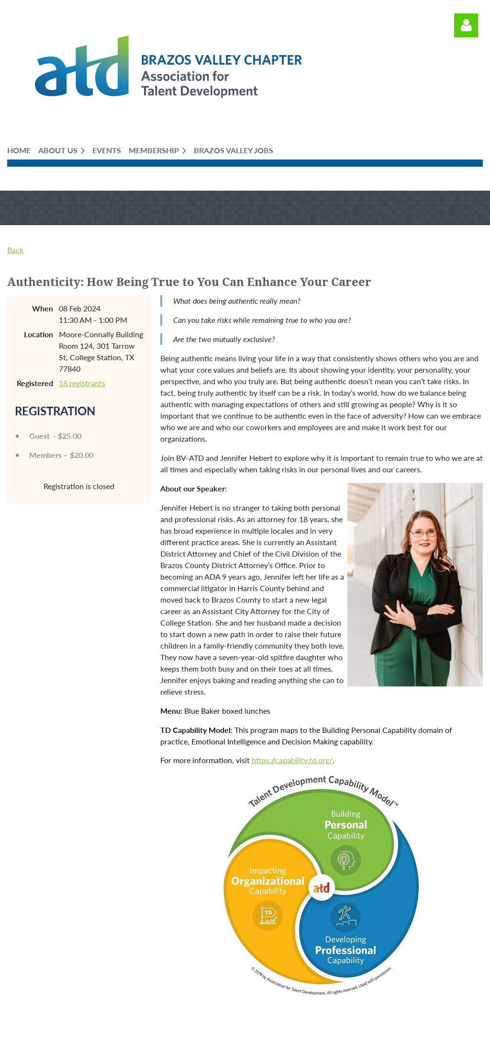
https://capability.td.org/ (292, 760)
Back (15, 249)
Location (38, 334)
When (42, 308)
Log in (466, 25)
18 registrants (82, 383)
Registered (35, 383)
